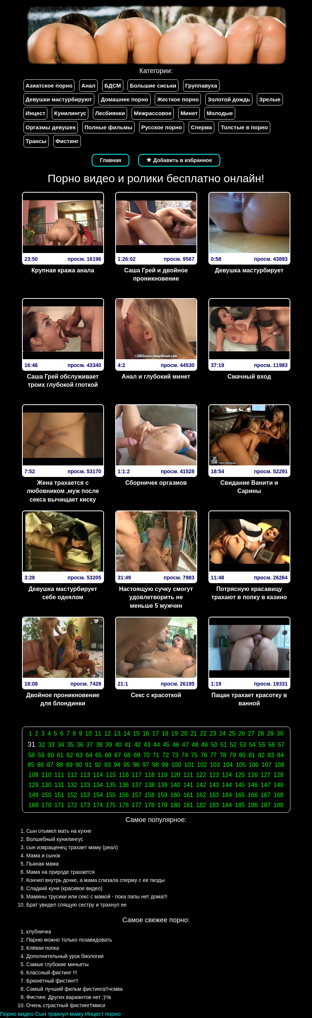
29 (270, 733)
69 (136, 755)
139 (162, 785)
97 (145, 765)
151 (59, 795)
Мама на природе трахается (60, 872)
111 (59, 775)
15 (136, 733)
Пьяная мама (42, 863)
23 (212, 733)
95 (126, 765)
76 (204, 755)
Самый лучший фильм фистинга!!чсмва (74, 989)
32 (41, 745)
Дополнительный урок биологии (65, 956)
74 (185, 755)
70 (146, 755)
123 (214, 775)
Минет (189, 113)
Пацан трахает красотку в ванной (249, 699)
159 (162, 795)
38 (99, 745)
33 (51, 745)
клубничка (38, 931)
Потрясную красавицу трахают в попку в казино (249, 593)
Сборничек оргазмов (156, 483)
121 (188, 775)
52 (233, 745)
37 (89, 745)
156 (124, 795)
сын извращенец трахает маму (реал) (72, 847)
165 (240, 795)
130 (46, 785)
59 (41, 755)
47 (185, 745)
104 (228, 765)
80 (242, 755)
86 (40, 765)
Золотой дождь (229, 99)
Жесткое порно (178, 99)
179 (162, 805)
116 (124, 775)
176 (124, 805)
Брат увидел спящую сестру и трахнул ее (76, 904)
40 (118, 745)
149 (34, 795)
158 (150, 795)
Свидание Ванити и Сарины (249, 487)
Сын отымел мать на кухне (59, 831)
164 (227, 795)
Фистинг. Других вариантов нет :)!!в (68, 997)
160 (175, 795)
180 (175, 805)
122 (201, 775)
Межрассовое (152, 113)
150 (46, 795)
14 (126, 733)
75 (194, 755)
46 (176, 745)
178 (150, 805)
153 (85, 795)
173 (85, 805)
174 (98, 805)
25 (232, 733)
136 (124, 785)
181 (188, 805)
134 (98, 785)
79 (232, 755)
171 (59, 805)
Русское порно (161, 127)
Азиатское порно (49, 85)
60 (50, 755)
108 (279, 765)
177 (137, 805)
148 (279, 785)
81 (251, 755)
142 (201, 785)
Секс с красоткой (156, 695)
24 (222, 733)
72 (165, 755)
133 (85, 785)
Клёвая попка (42, 948)
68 (127, 755)
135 (111, 785)
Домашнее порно (124, 99)
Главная (110, 160)
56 (271, 745)
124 (227, 775)
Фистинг (67, 141)
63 (79, 755)
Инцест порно (103, 1014)
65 (98, 755)
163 (214, 795)
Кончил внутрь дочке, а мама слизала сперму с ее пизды (95, 880)
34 (60, 745)
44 (156, 745)
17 (155, 733)
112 (72, 775)
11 (98, 733)
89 (69, 765)
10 (88, 733)
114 (98, 775)
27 (251, 733)
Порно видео (17, 1014)
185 (240, 805)
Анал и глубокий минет (156, 376)
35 (70, 745)
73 (175, 755)
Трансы (36, 141)
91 (88, 765)
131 (59, 785)
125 (240, 775)
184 (227, 805)
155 (111, 795)
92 (98, 765)
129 (34, 785)
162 (201, 795)
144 (227, 785)
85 (31, 765)
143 (214, 785)
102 (202, 765)
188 (279, 805)
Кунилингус (70, 113)
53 (242, 745)
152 (72, 795)
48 (195, 745)
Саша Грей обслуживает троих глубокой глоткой (62, 380)
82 (261, 755)
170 (46, 805)
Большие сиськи (153, 85)
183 (214, 805)
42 (137, 745)
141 (188, 785)
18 (165, 733)
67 (117, 755)
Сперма (201, 127)
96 (136, 765)
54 (252, 745)
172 (72, 805)
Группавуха (201, 85)
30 (280, 733)
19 (174, 733)
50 (214, 745)
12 (107, 733)
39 (108, 745)
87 (50, 765)
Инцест (35, 113)
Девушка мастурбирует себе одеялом (62, 593)
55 (262, 745)
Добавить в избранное (179, 160)
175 (111, 805)
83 (271, 755)
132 (72, 785)
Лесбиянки (110, 113)
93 (107, 765)
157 (137, 795)
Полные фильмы (108, 127)
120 (175, 775)
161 (188, 795)
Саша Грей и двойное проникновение (156, 274)
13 (117, 733)
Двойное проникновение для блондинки (63, 699)
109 (34, 775)
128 (279, 775)
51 (223, 745)
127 (266, 775)
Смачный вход (249, 376)
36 (80, 745)
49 (204, 745)
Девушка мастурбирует (249, 270)
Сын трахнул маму (59, 1014)
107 (267, 765)
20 (184, 733)
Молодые (220, 113)
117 (137, 775)
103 (215, 765)
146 (253, 785)
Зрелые (270, 99)
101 (189, 765)
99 (165, 765)
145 (240, 785)
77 (213, 755)
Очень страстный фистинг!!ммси (65, 1005)
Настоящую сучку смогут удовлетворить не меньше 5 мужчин (156, 597)
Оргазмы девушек (51, 127)
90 (79, 765)
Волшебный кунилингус (54, 839)
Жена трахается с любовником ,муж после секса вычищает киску (62, 491)
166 (253, 795)
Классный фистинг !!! (52, 972)
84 (280, 755)
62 (69, 755)
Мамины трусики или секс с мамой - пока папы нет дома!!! (97, 896)
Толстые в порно (244, 127)
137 (137, 785)
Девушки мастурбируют (59, 99)
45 (166, 745)
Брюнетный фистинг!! (52, 980)
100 (176, 765)
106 (254, 765)
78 (223, 755)
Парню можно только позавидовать (69, 939)
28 (261, 733)
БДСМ (112, 85)
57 (281, 745)
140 (175, 785)
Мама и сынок (43, 855)
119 (162, 775)
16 (145, 733)
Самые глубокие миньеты (57, 964)
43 (147, 745)
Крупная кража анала (62, 270)
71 (156, 755)
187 (266, 805)
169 (34, 805)
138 (150, 785)
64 (89, 755)
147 (266, 785)
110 (46, 775)
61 (60, 755)
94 (117, 765)
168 (279, 795)
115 (111, 775)
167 (266, 795)
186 (253, 805)
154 (98, 795)
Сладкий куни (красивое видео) (64, 888)
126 (253, 775)
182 (201, 805)
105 (241, 765)
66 (108, 755)
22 (203, 733)
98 (155, 765)
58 (31, 755)
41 (128, 745)
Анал (88, 85)
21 (193, 733)
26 (241, 733)
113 (85, 775)
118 (150, 775)
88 (59, 765)
